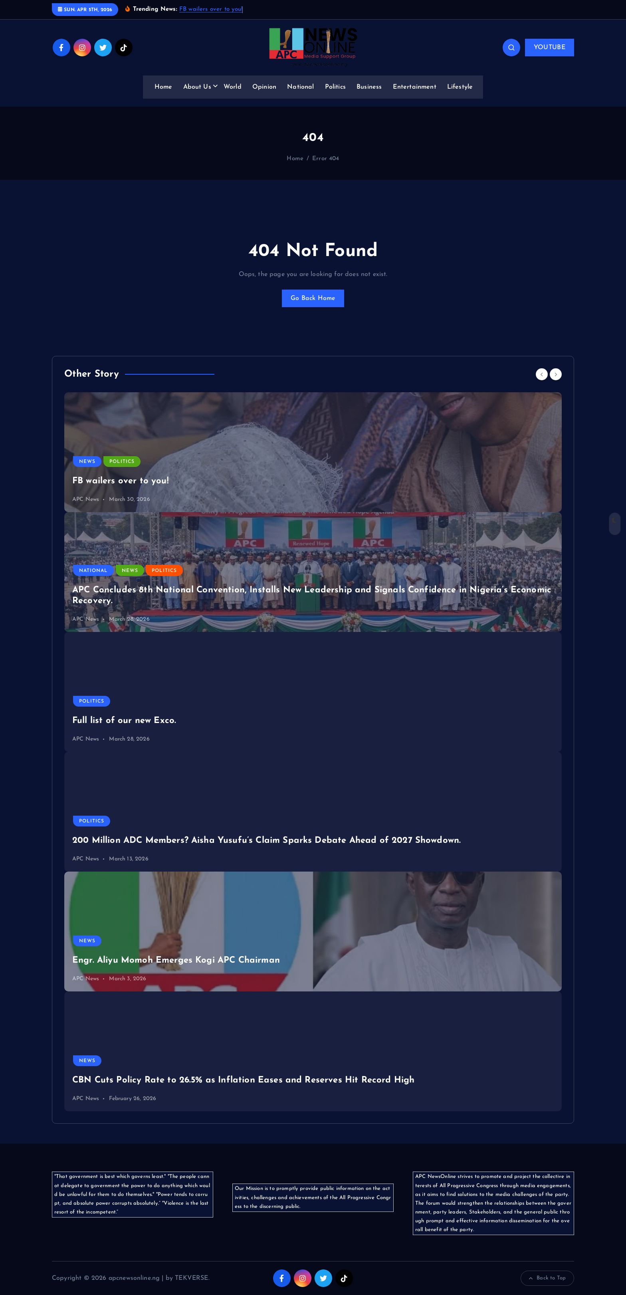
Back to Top (547, 1278)
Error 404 (325, 159)
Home (163, 87)
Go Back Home (313, 298)
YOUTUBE (549, 47)
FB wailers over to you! (211, 9)
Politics (335, 87)
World (233, 87)
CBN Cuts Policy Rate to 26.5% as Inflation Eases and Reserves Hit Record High (243, 1080)
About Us (197, 87)
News (87, 461)
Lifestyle (460, 87)
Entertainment (414, 87)
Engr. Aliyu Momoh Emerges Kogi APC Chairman (176, 960)
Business (369, 87)
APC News (85, 500)
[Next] (556, 374)
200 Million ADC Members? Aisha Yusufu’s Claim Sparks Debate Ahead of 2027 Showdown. (266, 840)
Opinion (264, 87)
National (300, 87)
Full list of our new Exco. (124, 720)
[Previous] (542, 374)
